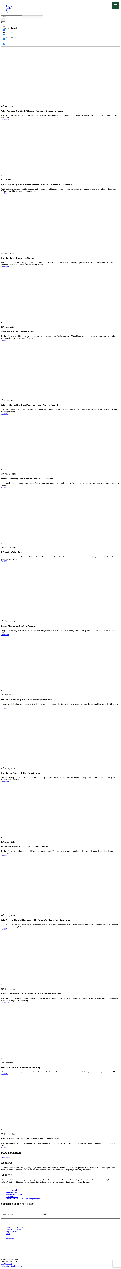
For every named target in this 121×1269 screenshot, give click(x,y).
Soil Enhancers (11, 1192)
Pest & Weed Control (14, 1195)
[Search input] (11, 16)
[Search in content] (4, 34)
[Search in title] (4, 30)
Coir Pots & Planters (13, 1190)
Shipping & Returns (13, 1232)
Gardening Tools (12, 1197)
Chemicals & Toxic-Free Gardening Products (23, 1199)
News (8, 1236)
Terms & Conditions (13, 1229)
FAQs (8, 1234)
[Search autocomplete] (32, 16)
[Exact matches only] (4, 26)
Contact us (10, 1238)
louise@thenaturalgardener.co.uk (13, 1266)
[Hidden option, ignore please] (4, 44)
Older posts (5, 1158)
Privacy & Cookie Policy (15, 1227)
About (8, 1188)
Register (9, 6)
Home (8, 1186)
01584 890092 (6, 1264)
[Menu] (115, 5)
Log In (8, 8)
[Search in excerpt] (4, 39)
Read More (5, 120)
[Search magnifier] (3, 20)
